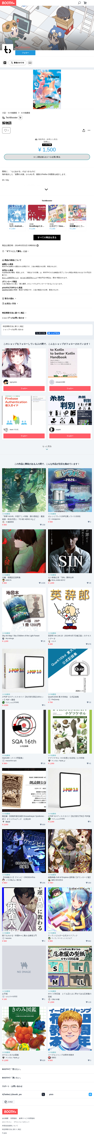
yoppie (58, 429)
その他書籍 (25, 113)
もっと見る (47, 448)
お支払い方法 (10, 303)
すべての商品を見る (47, 237)
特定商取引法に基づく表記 (13, 313)
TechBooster (47, 201)
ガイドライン (7, 1122)
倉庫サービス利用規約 (27, 1118)
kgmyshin (13, 382)
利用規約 (14, 1118)
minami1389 (60, 382)
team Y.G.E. (14, 429)
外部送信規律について (10, 1125)
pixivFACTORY (7, 290)
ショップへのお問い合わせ (13, 318)
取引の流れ (9, 298)
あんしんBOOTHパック (10, 278)
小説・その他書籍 (9, 113)
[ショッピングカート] (85, 3)
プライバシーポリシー (21, 1122)
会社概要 (5, 1118)
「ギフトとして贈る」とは (16, 251)
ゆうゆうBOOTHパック (28, 278)
